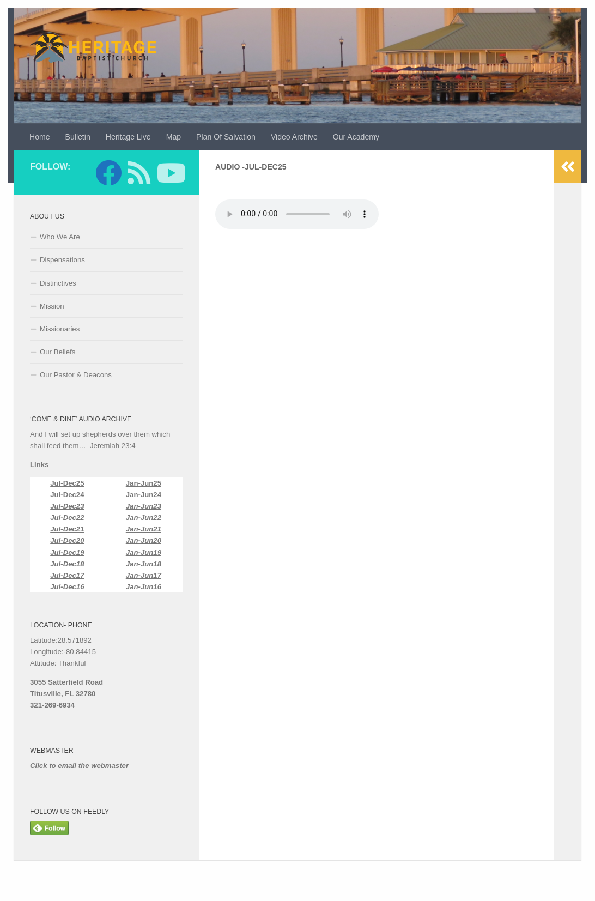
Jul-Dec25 (67, 483)
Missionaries (60, 329)
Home (39, 136)
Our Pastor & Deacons (76, 375)
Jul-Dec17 (67, 575)
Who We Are (60, 237)
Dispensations (62, 260)
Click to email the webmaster (79, 765)
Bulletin (77, 136)
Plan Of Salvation (226, 136)
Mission (52, 306)
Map (173, 136)
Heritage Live (128, 136)
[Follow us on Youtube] (169, 173)
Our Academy (356, 136)
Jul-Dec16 (67, 587)
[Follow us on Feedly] (139, 173)
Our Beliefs (57, 352)
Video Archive (294, 136)
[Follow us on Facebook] (108, 173)
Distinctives (58, 283)
